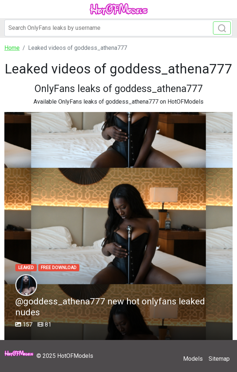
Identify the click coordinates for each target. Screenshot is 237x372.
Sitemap (219, 358)
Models (193, 358)
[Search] (118, 28)
